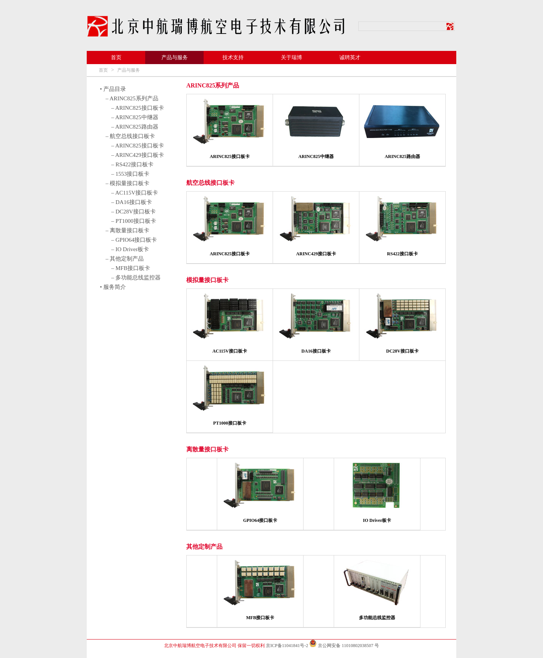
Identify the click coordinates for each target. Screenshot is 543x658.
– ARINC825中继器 (134, 117)
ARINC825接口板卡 (229, 156)
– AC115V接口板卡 (134, 193)
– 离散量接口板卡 (127, 230)
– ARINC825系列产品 (132, 98)
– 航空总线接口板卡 (130, 136)
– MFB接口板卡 (130, 268)
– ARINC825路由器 (134, 127)
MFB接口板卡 (260, 617)
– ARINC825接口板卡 (137, 108)
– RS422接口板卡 (132, 164)
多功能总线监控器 (377, 617)
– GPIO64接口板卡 (134, 240)
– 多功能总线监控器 (136, 278)
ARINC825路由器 (402, 156)
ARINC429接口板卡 (316, 253)
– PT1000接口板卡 (133, 221)
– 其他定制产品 (125, 259)
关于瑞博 (291, 57)
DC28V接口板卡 (402, 351)
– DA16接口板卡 (131, 202)
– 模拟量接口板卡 (127, 183)
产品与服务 (174, 57)
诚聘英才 (349, 57)
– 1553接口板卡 (130, 174)
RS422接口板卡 (402, 253)
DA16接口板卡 (315, 351)
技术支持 (233, 57)
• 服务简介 (113, 287)
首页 (116, 57)
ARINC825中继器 (315, 156)
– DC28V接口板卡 (133, 212)
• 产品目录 (113, 89)
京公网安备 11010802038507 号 (344, 645)
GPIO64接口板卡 (260, 520)
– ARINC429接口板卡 (137, 155)
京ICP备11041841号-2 (287, 645)
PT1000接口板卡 (229, 423)
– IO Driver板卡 (130, 249)
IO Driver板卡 (377, 520)
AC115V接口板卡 (229, 351)
